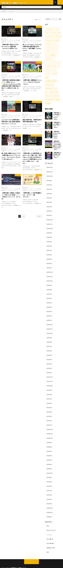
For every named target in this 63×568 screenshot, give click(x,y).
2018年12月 (50, 503)
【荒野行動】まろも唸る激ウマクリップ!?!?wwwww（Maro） (57, 117)
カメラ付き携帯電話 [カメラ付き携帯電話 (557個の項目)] (50, 56)
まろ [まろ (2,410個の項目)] (47, 52)
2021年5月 (49, 404)
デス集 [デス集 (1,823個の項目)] (47, 67)
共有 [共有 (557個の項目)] (55, 74)
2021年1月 (49, 421)
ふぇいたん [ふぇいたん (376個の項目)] (56, 48)
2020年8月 (49, 443)
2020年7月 (49, 447)
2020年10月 (50, 434)
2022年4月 (49, 357)
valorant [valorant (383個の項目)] (54, 37)
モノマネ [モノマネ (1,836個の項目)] (53, 71)
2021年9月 (49, 387)
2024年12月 (50, 220)
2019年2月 (49, 494)
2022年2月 (49, 366)
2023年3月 (49, 310)
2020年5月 (49, 456)
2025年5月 (49, 198)
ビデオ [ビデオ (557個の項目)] (47, 71)
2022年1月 (49, 370)
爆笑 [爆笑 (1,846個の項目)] (47, 97)
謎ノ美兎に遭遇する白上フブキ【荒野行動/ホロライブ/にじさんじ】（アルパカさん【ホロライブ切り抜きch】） (11, 164)
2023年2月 (49, 314)
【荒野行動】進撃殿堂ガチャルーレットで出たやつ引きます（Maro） (32, 84)
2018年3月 (49, 511)
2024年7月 (49, 241)
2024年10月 (50, 228)
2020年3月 (49, 464)
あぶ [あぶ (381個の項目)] (50, 45)
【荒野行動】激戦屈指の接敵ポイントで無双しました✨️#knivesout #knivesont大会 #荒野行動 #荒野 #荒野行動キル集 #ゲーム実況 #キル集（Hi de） (11, 87)
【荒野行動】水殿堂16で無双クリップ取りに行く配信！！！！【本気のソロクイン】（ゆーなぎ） (11, 204)
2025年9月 (49, 181)
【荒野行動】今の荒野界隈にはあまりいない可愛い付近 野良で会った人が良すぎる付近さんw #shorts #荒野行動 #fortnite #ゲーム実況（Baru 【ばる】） (32, 165)
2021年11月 (50, 378)
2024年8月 (49, 237)
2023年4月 (49, 306)
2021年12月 (50, 374)
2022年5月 (49, 353)
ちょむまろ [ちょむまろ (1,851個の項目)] (48, 48)
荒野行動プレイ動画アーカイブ (19, 562)
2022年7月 (49, 344)
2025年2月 (49, 211)
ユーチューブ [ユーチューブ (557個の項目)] (49, 74)
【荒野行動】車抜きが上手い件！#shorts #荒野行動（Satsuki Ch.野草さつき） (11, 48)
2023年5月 (49, 301)
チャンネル (14, 43)
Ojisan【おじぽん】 (52, 525)
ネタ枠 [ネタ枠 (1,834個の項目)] (52, 67)
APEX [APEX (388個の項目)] (57, 30)
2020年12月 (50, 426)
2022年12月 (50, 323)
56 (23, 225)
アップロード (10, 41)
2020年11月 (50, 430)
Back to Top (31, 556)
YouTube (5, 41)
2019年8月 (49, 473)
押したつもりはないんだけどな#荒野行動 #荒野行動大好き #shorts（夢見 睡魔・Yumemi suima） (32, 49)
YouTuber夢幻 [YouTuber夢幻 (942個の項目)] (55, 41)
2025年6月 (49, 194)
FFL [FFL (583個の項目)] (51, 34)
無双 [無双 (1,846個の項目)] (52, 93)
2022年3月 (49, 361)
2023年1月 (49, 318)
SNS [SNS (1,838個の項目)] (59, 34)
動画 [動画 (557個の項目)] (47, 78)
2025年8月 (49, 185)
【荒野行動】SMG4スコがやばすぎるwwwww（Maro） (57, 136)
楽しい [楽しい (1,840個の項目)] (47, 93)
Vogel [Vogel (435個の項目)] (59, 37)
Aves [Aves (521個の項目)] (47, 34)
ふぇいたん (49, 529)
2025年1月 (49, 215)
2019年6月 (49, 477)
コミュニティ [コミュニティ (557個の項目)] (49, 63)
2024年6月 (49, 245)
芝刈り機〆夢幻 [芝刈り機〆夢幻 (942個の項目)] (49, 100)
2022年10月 (50, 331)
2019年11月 (50, 469)
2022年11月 (50, 327)
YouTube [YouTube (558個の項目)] (48, 41)
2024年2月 (49, 263)
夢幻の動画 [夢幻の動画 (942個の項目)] (48, 89)
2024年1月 (49, 267)
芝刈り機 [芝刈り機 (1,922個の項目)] (56, 97)
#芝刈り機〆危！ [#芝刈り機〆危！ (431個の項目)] (50, 30)
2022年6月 (49, 348)
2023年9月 (49, 284)
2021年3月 (49, 413)
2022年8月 (49, 340)
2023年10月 (50, 280)
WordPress (38, 564)
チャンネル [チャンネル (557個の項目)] (57, 63)
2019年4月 (49, 486)
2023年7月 (49, 293)
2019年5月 (49, 481)
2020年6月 (49, 451)
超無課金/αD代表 (36, 142)
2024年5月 (49, 250)
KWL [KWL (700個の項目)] (55, 34)
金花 (18, 142)
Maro (18, 28)
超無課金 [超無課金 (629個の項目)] (48, 104)
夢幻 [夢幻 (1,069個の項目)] (52, 86)
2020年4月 (49, 460)
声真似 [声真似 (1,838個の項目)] (47, 86)
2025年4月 (49, 203)
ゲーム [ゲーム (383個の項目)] (52, 60)
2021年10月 (50, 383)
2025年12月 (50, 168)
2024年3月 (49, 258)
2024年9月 (49, 233)
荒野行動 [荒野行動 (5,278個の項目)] (57, 100)
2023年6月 (49, 297)
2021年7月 (49, 396)
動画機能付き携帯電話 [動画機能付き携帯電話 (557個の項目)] (51, 82)
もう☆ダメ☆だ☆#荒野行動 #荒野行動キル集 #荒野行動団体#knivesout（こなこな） (11, 126)
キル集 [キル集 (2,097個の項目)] (47, 60)
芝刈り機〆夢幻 (51, 538)
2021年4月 (49, 408)
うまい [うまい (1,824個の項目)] (55, 45)
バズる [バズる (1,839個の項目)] (58, 67)
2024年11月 (50, 224)
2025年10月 (50, 177)
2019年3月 (49, 490)
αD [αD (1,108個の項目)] (46, 45)
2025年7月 (49, 190)
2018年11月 (50, 507)
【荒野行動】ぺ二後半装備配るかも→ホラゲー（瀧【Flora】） (32, 203)
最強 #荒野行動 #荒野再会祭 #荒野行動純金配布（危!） (32, 125)
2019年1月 (49, 499)
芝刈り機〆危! (37, 105)
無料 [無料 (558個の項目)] (56, 93)
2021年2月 (49, 417)
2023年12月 (50, 271)
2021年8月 (49, 391)
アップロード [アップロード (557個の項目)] (53, 52)
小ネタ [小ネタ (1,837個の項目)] (54, 89)
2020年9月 (49, 439)
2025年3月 (49, 207)
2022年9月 (49, 336)
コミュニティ (8, 43)
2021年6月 (49, 400)
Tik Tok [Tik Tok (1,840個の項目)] (48, 37)
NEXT (37, 225)
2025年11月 (50, 173)
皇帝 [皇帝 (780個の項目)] (51, 97)
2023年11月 (50, 275)
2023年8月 (49, 288)
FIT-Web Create (23, 564)
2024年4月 (49, 254)
